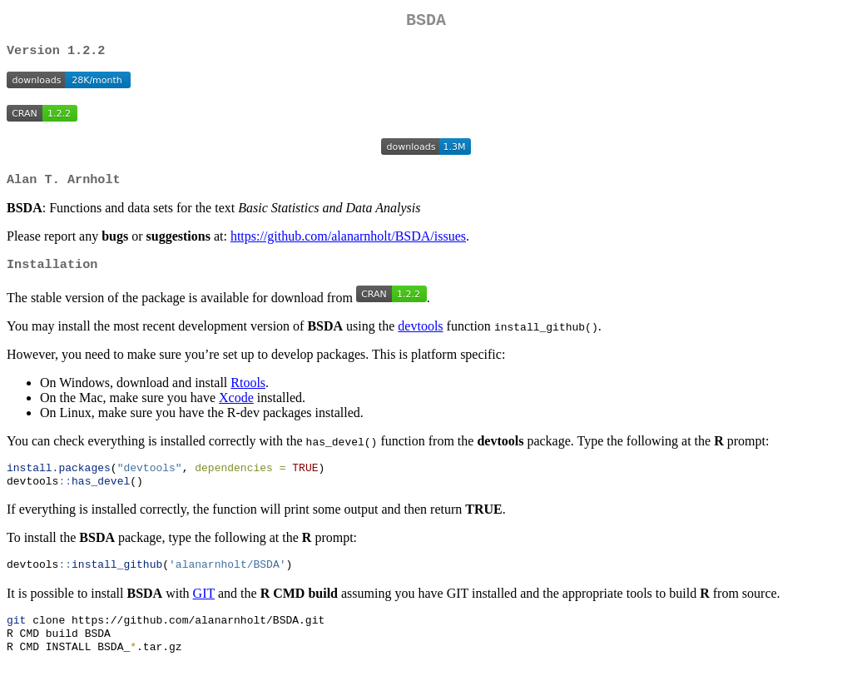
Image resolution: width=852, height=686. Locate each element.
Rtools (247, 392)
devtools (420, 335)
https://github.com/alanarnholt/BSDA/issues (348, 243)
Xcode (236, 407)
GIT (204, 606)
